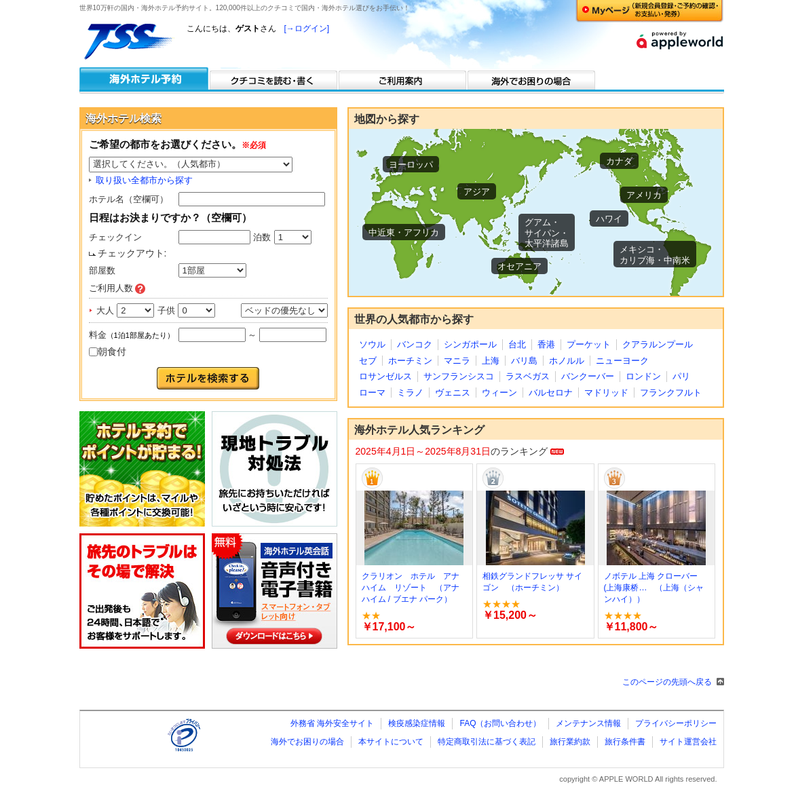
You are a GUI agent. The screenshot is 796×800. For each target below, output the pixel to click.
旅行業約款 (570, 741)
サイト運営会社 (688, 741)
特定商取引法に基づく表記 (486, 741)
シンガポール (470, 344)
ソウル (372, 344)
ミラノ (410, 392)
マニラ (457, 361)
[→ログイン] (307, 28)
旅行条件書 (625, 741)
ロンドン (643, 376)
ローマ (372, 392)
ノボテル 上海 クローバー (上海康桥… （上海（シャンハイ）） (654, 587)
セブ (368, 361)
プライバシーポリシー (676, 723)
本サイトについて (390, 741)
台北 (517, 344)
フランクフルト (671, 392)
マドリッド (606, 392)
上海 (490, 361)
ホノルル (566, 361)
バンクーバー (587, 376)
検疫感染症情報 (416, 723)
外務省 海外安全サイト (332, 723)
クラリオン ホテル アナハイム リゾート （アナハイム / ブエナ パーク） (410, 587)
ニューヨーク (622, 361)
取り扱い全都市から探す (144, 180)
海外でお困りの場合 (307, 741)
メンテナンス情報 (588, 723)
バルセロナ (551, 392)
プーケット (589, 344)
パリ (681, 376)
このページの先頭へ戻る (667, 682)
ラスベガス (528, 376)
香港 (546, 344)
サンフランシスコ (458, 376)
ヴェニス (452, 392)
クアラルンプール (657, 344)
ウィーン (499, 392)
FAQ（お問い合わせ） (500, 723)
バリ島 (524, 361)
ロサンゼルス (385, 376)
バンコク (414, 344)
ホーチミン (410, 361)
